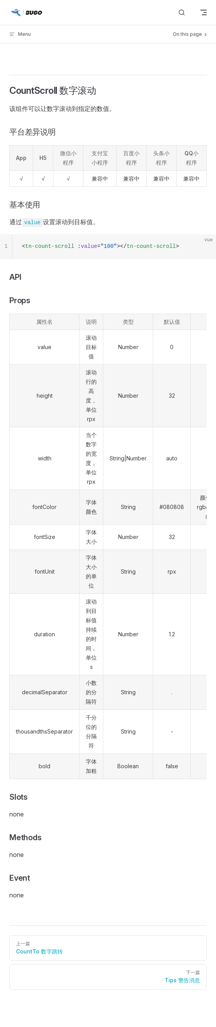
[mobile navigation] (203, 12)
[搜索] (181, 12)
